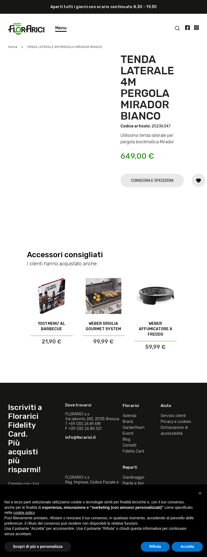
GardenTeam (133, 427)
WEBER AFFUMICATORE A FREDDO (155, 329)
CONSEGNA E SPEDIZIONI (152, 180)
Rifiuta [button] (155, 546)
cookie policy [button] (23, 512)
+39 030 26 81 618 (84, 424)
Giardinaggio (133, 477)
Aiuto (166, 405)
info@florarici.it (80, 437)
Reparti (130, 467)
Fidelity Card (133, 451)
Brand (128, 421)
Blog (126, 439)
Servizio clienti (173, 415)
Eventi (128, 433)
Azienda (129, 415)
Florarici (131, 405)
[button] (200, 493)
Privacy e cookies (176, 421)
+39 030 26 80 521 (85, 428)
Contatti (129, 445)
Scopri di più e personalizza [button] (38, 546)
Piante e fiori (133, 483)
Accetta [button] (187, 546)
